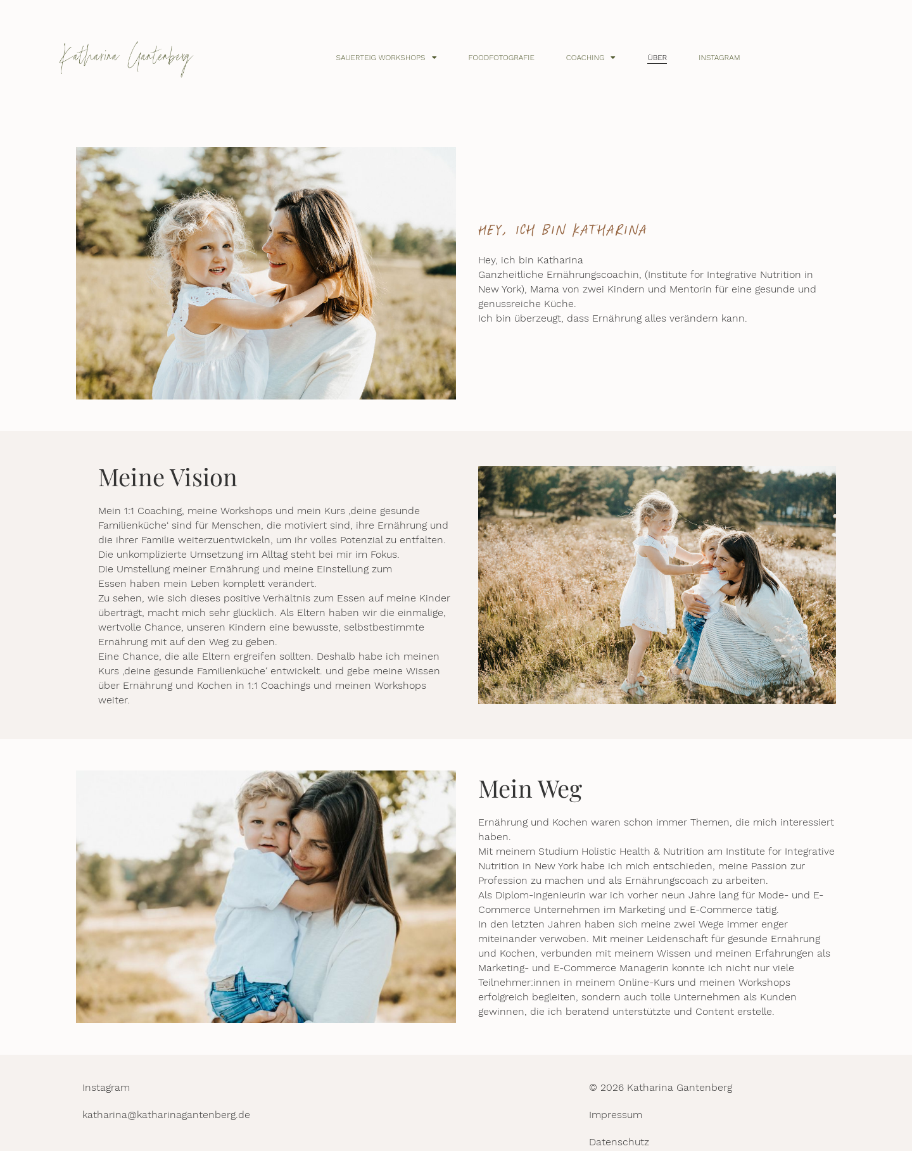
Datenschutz (619, 1142)
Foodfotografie (502, 57)
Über (657, 57)
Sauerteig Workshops (386, 57)
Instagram (719, 57)
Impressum (615, 1115)
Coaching (591, 57)
